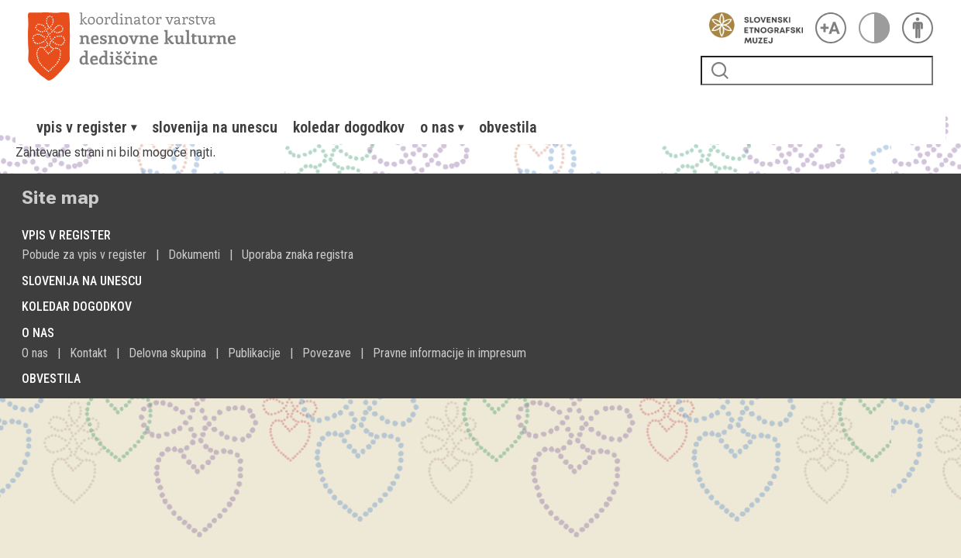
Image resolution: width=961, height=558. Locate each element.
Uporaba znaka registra (297, 254)
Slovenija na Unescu (214, 127)
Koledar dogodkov (349, 127)
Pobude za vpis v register (84, 254)
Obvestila (508, 127)
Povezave (326, 353)
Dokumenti (194, 254)
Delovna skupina (167, 353)
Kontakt (88, 353)
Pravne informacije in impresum (449, 353)
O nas (35, 353)
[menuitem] (86, 127)
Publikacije (254, 353)
